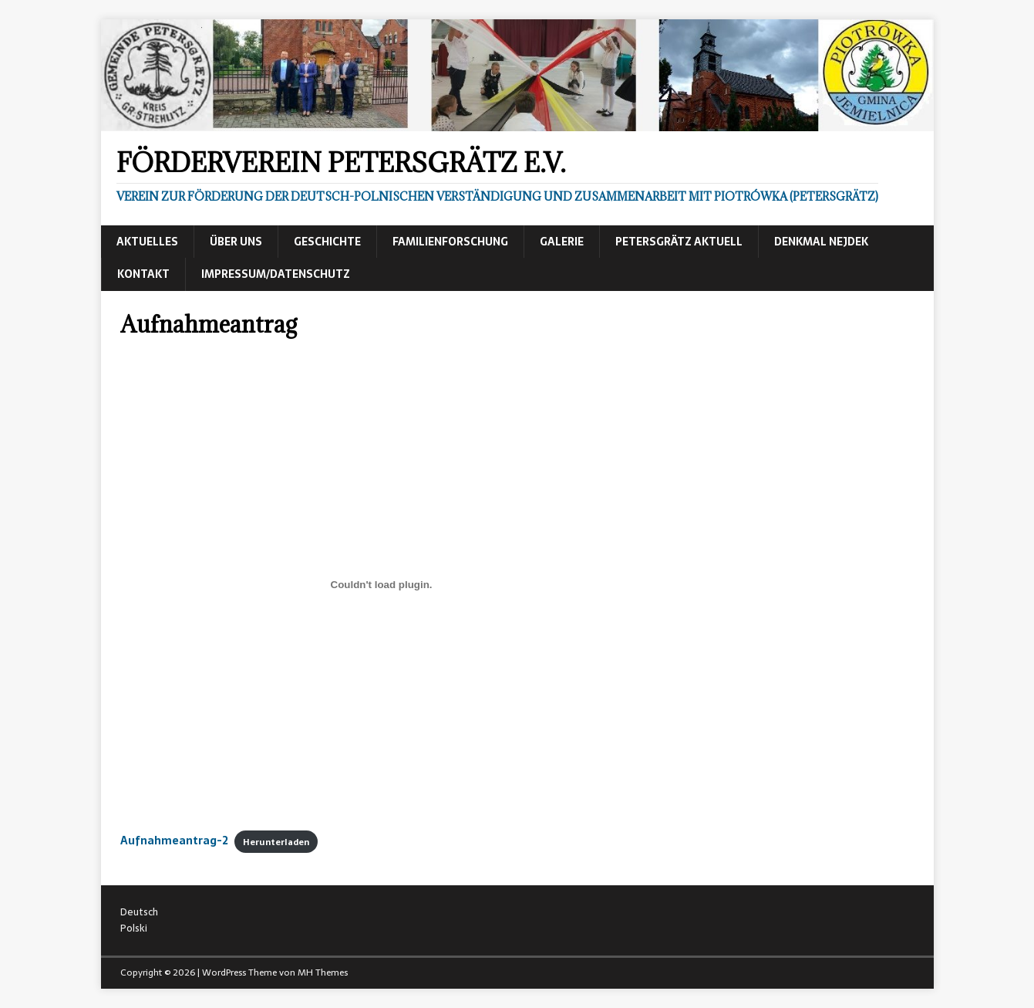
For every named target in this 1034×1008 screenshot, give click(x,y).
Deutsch (139, 912)
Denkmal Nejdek (821, 241)
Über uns (236, 241)
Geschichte (327, 241)
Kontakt (143, 274)
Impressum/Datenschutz (275, 274)
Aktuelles (147, 241)
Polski (133, 928)
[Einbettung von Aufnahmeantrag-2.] (381, 585)
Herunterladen (276, 841)
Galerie (562, 241)
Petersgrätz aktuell (679, 241)
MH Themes (323, 972)
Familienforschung (450, 241)
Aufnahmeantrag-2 (174, 840)
